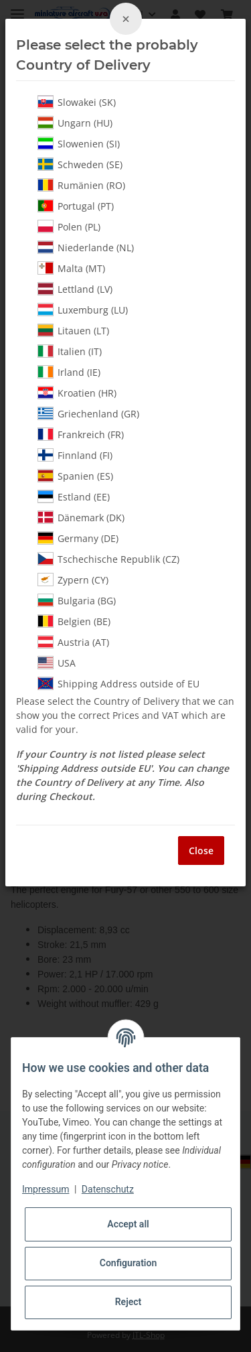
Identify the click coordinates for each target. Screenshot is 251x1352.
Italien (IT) (69, 351)
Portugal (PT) (75, 205)
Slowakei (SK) (76, 102)
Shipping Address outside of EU (118, 683)
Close (201, 850)
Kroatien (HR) (76, 392)
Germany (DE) (77, 538)
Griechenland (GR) (88, 413)
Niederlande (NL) (85, 247)
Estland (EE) (73, 496)
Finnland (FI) (74, 455)
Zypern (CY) (72, 579)
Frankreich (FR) (80, 434)
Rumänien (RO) (81, 185)
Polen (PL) (68, 226)
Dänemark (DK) (80, 517)
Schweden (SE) (79, 164)
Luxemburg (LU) (82, 309)
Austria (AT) (73, 642)
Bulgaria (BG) (76, 600)
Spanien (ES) (75, 475)
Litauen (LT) (73, 330)
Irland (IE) (68, 372)
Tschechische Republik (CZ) (108, 558)
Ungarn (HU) (74, 122)
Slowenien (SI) (78, 143)
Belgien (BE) (73, 621)
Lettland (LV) (74, 288)
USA (56, 662)
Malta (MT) (71, 268)
